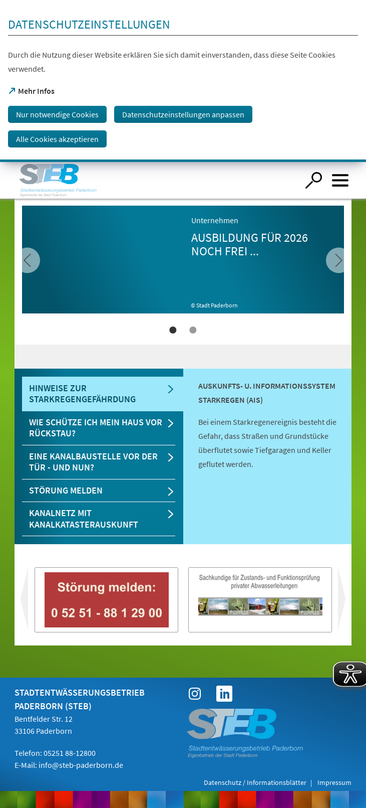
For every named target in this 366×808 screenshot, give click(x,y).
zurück (349, 603)
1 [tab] (173, 330)
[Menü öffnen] (340, 180)
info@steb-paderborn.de (81, 765)
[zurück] (338, 260)
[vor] (27, 260)
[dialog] (183, 81)
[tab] (102, 394)
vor (23, 603)
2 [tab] (193, 330)
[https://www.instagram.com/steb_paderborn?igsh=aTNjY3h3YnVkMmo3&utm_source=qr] (195, 694)
